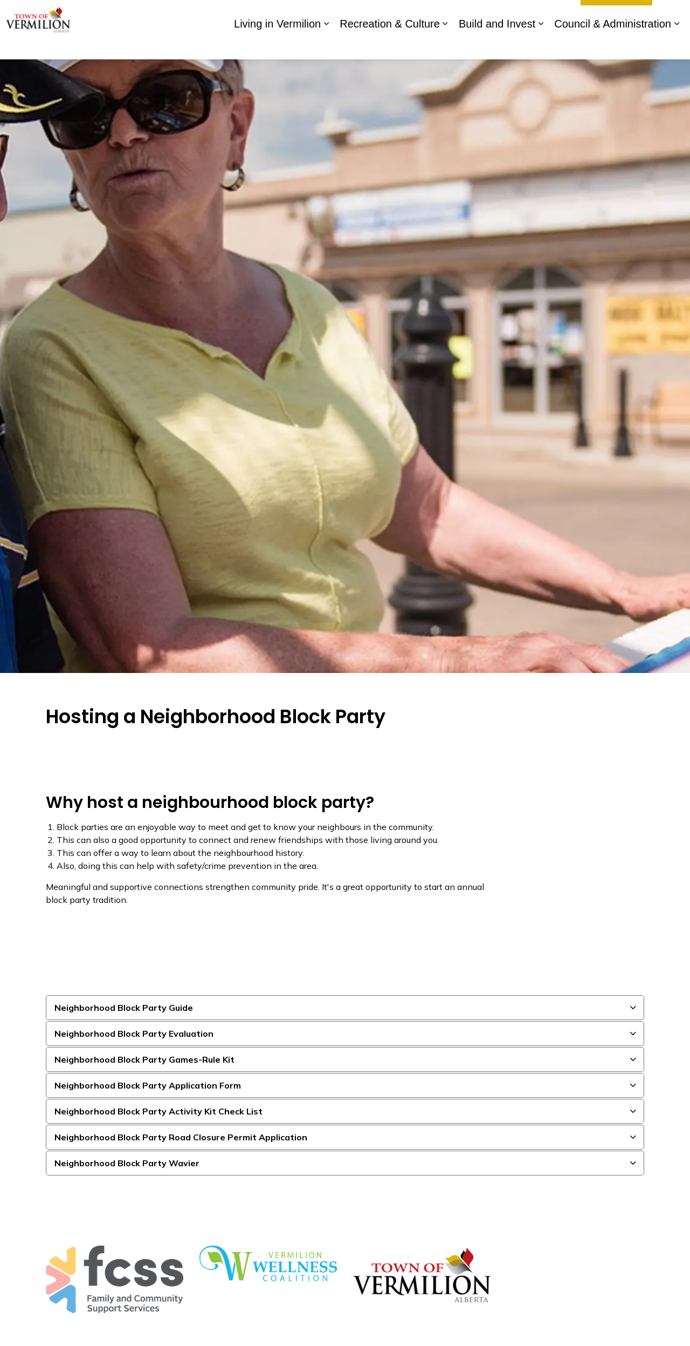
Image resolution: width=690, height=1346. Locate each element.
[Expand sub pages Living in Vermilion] (326, 44)
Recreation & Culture (390, 45)
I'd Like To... (616, 15)
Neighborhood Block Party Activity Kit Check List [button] (158, 1111)
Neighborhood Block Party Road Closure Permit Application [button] (180, 1137)
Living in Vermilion (277, 45)
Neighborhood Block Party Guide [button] (123, 1007)
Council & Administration (612, 45)
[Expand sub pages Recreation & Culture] (445, 44)
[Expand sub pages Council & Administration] (676, 44)
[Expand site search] (671, 15)
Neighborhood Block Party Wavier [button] (126, 1163)
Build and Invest (497, 45)
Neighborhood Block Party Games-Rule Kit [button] (144, 1059)
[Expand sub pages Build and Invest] (540, 44)
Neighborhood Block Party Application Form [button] (147, 1085)
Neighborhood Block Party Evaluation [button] (133, 1033)
